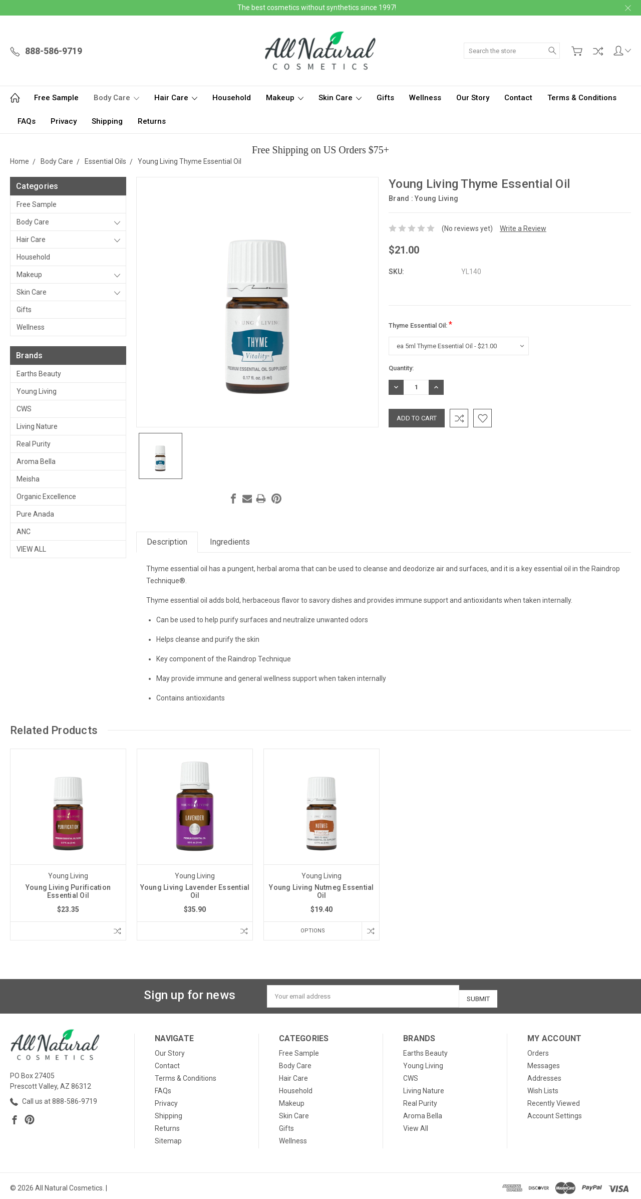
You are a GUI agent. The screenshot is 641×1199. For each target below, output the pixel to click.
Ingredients (230, 542)
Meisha (28, 479)
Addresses (544, 1074)
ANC (24, 532)
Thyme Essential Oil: (420, 324)
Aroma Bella (36, 461)
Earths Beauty (39, 374)
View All (31, 549)
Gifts (385, 97)
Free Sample (56, 97)
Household (231, 97)
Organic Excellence (46, 497)
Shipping (107, 121)
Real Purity (34, 444)
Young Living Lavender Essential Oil (195, 891)
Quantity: (401, 368)
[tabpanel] (68, 844)
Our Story (472, 97)
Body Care (116, 97)
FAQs (27, 121)
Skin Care (340, 97)
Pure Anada (35, 514)
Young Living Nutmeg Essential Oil (321, 891)
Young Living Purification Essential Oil (68, 891)
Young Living (37, 391)
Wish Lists (542, 1087)
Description (167, 542)
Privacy (64, 121)
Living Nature (37, 426)
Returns (152, 121)
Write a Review (523, 228)
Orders (538, 1049)
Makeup (284, 97)
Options (310, 930)
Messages (543, 1062)
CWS (24, 409)
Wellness (425, 97)
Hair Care (175, 97)
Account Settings (554, 1112)
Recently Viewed (553, 1099)
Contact (518, 97)
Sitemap (168, 1137)
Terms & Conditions (581, 97)
